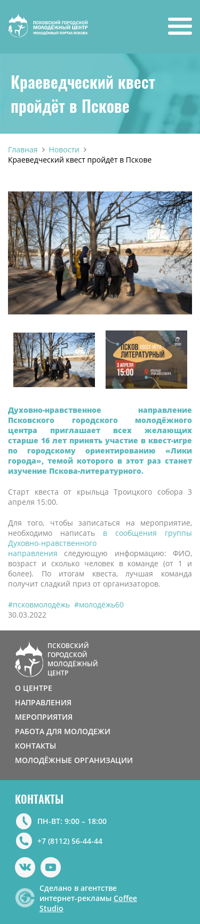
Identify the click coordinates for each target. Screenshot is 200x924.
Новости (64, 149)
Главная (23, 149)
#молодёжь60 (99, 604)
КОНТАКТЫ (35, 746)
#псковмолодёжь (39, 604)
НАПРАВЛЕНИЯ (43, 702)
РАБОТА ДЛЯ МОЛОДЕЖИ (62, 731)
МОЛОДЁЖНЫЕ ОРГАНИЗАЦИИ (74, 760)
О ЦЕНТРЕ (33, 688)
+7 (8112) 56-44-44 (69, 841)
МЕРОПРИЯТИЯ (44, 717)
